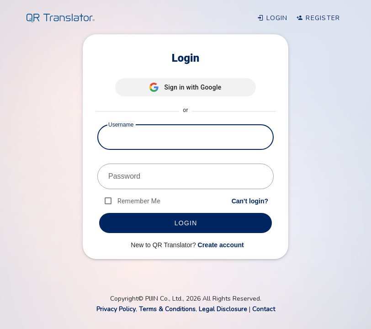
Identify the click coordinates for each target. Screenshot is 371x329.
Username (120, 125)
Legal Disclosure (223, 309)
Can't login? (250, 201)
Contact (263, 309)
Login (272, 18)
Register (318, 18)
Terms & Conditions (167, 309)
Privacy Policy (116, 309)
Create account (221, 245)
